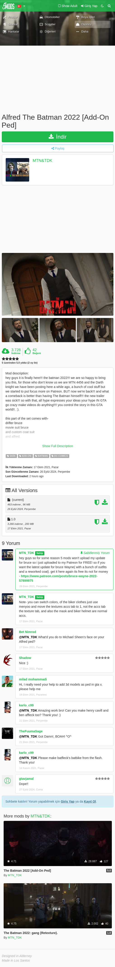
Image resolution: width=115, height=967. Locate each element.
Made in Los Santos (16, 960)
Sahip (39, 553)
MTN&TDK (42, 161)
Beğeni (37, 353)
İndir (58, 137)
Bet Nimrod (27, 632)
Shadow (25, 658)
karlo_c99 (26, 705)
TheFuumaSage (31, 731)
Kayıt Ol (90, 801)
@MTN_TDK (28, 637)
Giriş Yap (67, 801)
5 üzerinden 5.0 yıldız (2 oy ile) (20, 363)
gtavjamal (26, 778)
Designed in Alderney (17, 956)
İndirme (15, 353)
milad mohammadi (33, 679)
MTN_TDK (26, 553)
